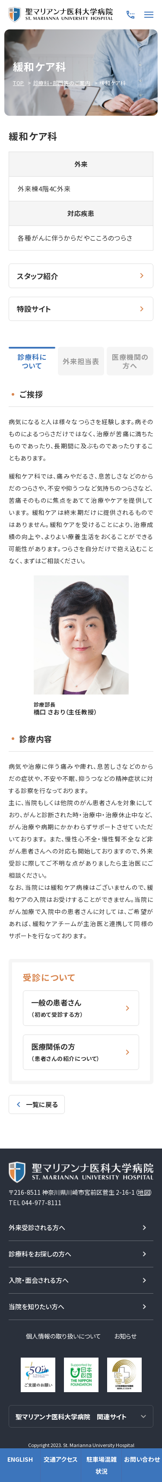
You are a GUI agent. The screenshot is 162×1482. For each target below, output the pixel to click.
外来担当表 (81, 361)
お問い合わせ (142, 1459)
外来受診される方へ (37, 1227)
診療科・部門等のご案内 (62, 82)
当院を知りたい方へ (36, 1306)
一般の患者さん (57, 1008)
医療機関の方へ (130, 361)
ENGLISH (20, 1459)
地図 (144, 1192)
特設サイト (34, 308)
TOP (18, 82)
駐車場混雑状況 (101, 1465)
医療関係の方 (65, 1052)
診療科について (31, 361)
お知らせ (125, 1336)
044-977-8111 (41, 1202)
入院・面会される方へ (39, 1280)
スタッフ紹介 (37, 275)
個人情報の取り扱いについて (63, 1336)
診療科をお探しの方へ (40, 1253)
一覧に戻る (42, 1104)
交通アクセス (61, 1459)
